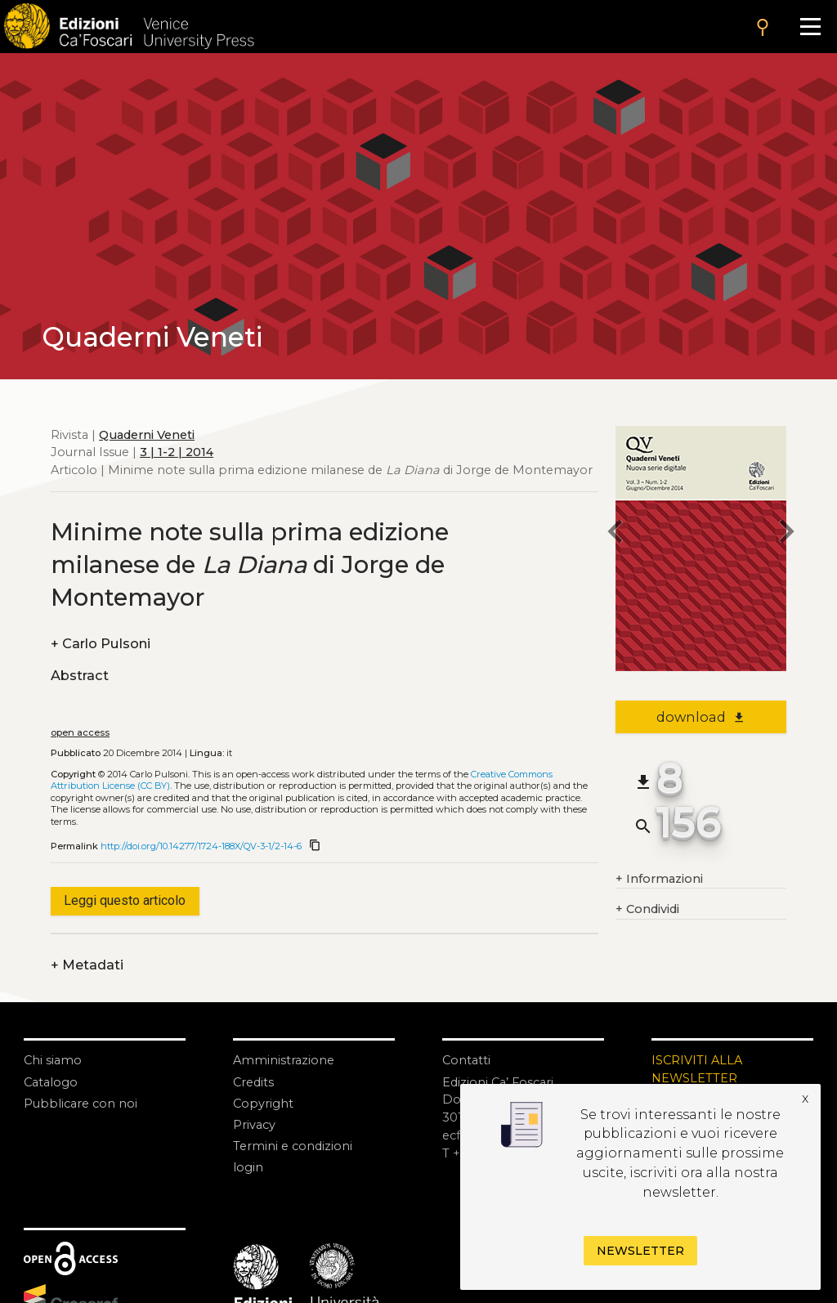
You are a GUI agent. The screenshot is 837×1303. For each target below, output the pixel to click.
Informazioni (659, 880)
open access (80, 732)
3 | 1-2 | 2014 (176, 452)
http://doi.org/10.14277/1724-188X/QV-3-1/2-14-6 (201, 846)
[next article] (786, 533)
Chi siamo (53, 1060)
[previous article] (615, 533)
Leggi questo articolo (125, 900)
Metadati (87, 965)
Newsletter (640, 1250)
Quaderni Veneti (147, 435)
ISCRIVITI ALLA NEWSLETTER (696, 1069)
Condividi (647, 910)
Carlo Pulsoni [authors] (100, 644)
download (700, 717)
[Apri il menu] (810, 26)
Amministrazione (283, 1060)
